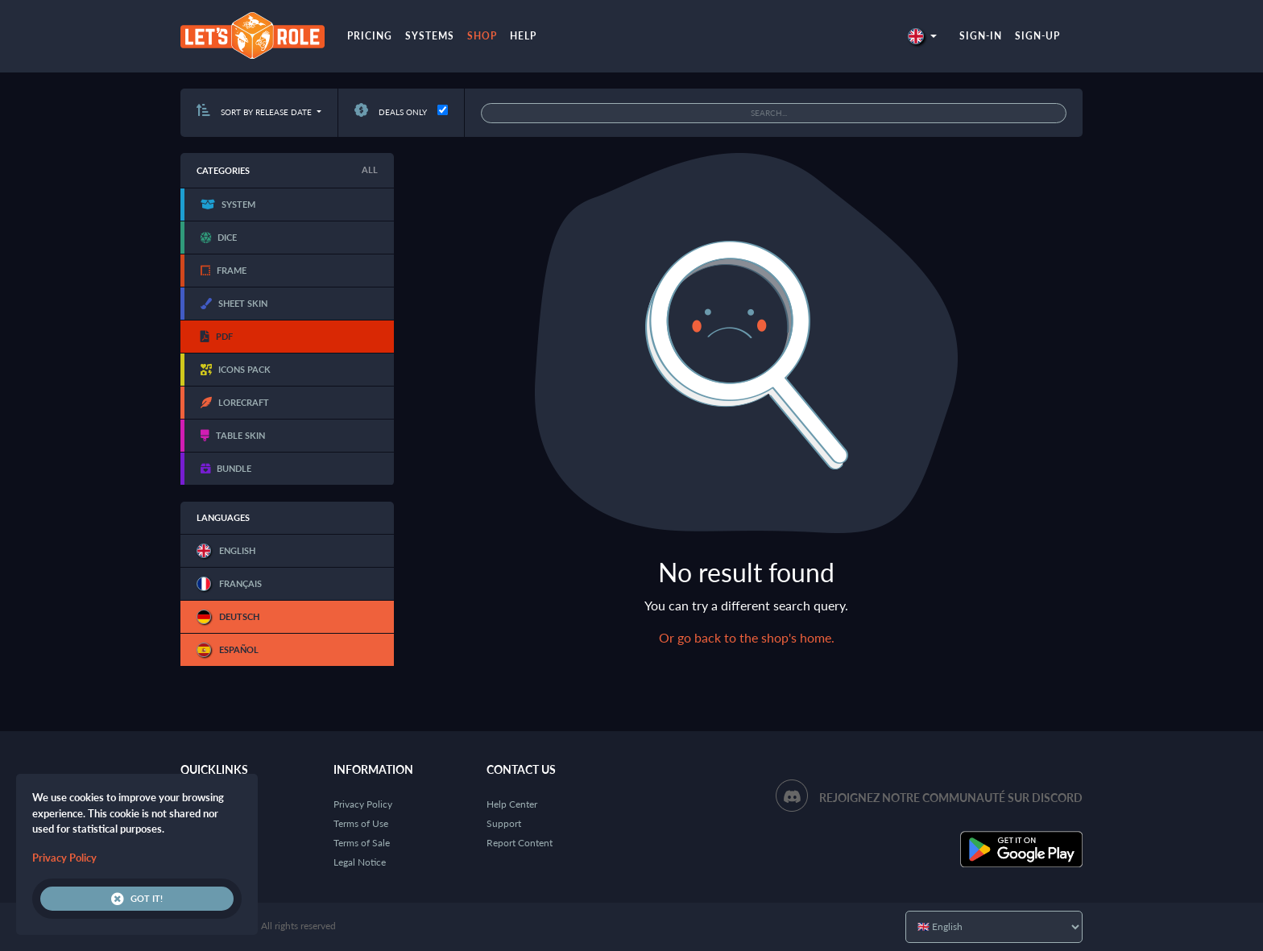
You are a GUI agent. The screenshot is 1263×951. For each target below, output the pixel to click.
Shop (482, 36)
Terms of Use (360, 823)
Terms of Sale (361, 843)
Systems (429, 36)
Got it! (137, 898)
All (370, 169)
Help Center (512, 804)
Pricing (369, 36)
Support (504, 823)
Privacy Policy (362, 804)
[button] (922, 35)
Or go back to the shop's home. (746, 637)
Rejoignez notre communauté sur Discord (951, 797)
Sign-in (980, 36)
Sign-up (1037, 36)
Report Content (520, 843)
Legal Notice (359, 862)
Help (523, 36)
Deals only (390, 112)
